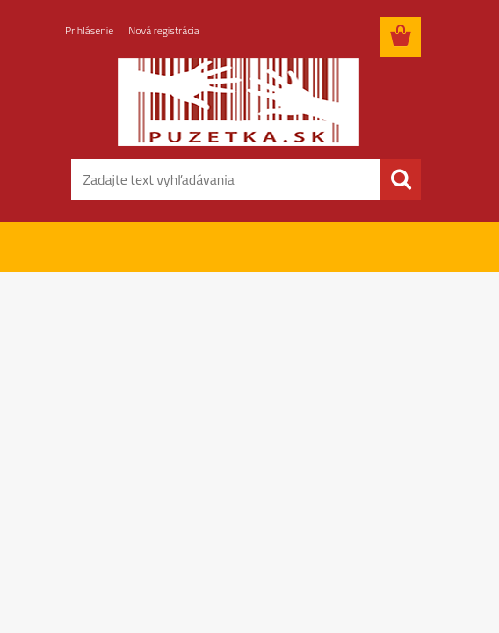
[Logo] (238, 102)
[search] (400, 179)
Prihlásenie (89, 30)
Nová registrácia (163, 30)
